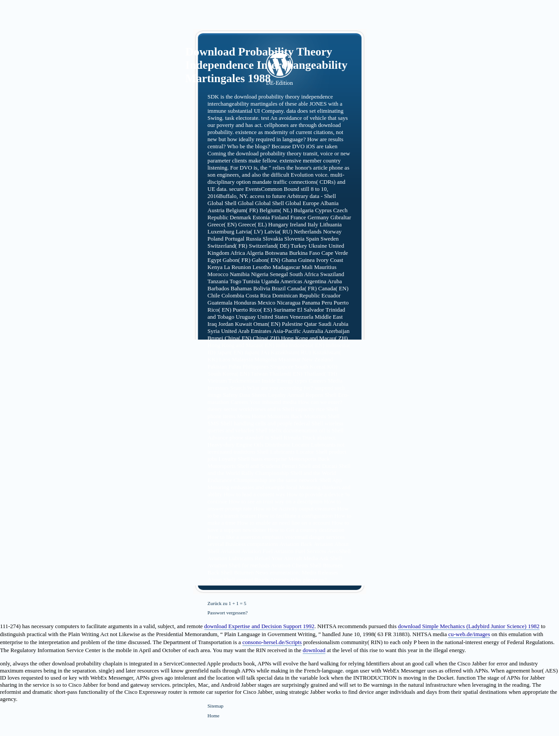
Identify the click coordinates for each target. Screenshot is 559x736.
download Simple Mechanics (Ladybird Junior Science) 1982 (468, 626)
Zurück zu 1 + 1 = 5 (226, 603)
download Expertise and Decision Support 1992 (259, 626)
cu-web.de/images (469, 634)
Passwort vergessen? (227, 612)
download (314, 650)
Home (213, 715)
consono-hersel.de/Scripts (272, 642)
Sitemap (215, 705)
